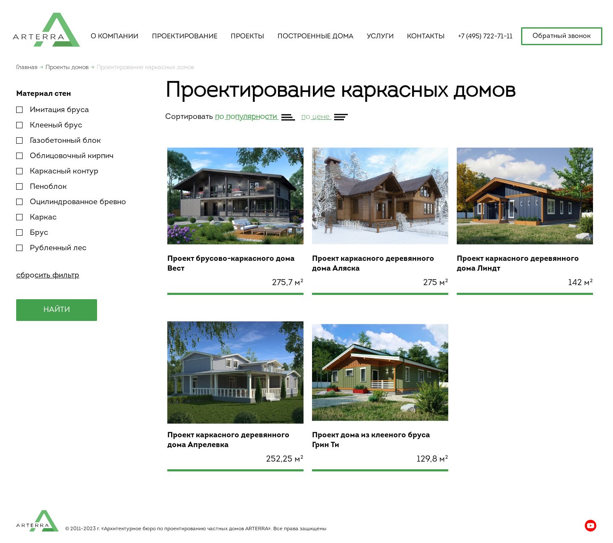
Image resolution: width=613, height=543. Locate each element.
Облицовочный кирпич (65, 156)
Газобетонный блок (58, 141)
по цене (316, 117)
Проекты (247, 36)
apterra (46, 29)
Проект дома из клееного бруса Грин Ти (371, 440)
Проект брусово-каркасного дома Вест (231, 264)
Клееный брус (49, 125)
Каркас (36, 218)
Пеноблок (41, 187)
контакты (425, 36)
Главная (26, 67)
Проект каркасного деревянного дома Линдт (518, 264)
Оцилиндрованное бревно (71, 202)
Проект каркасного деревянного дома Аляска (373, 264)
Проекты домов (67, 67)
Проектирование (185, 36)
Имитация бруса (52, 110)
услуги (380, 36)
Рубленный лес (51, 248)
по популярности (247, 117)
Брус (32, 233)
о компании (114, 36)
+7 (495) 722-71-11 (485, 36)
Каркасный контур (57, 172)
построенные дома (315, 36)
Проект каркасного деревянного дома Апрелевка (228, 440)
